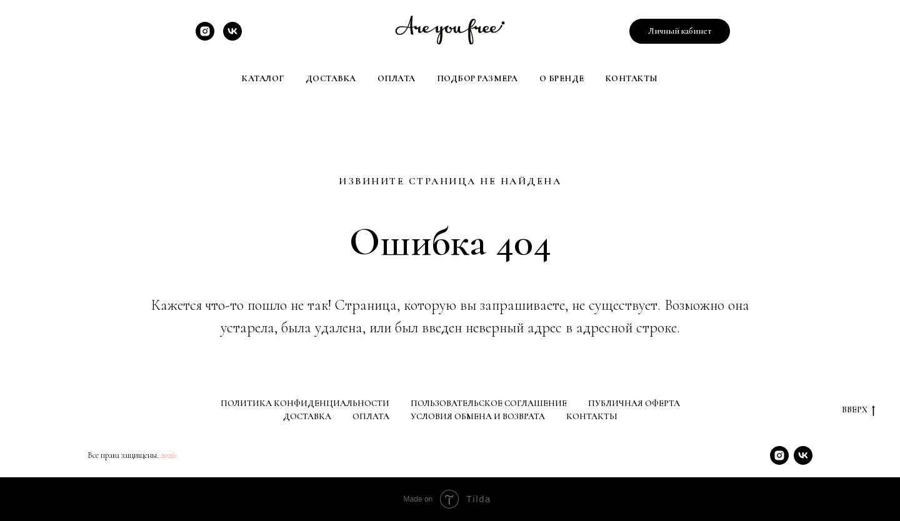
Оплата (397, 78)
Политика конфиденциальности (305, 403)
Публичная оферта (634, 403)
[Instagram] (205, 37)
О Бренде (561, 78)
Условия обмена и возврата (478, 416)
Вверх (858, 410)
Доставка (331, 78)
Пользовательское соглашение (489, 403)
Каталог (263, 78)
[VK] (232, 37)
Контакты (632, 78)
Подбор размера (477, 78)
